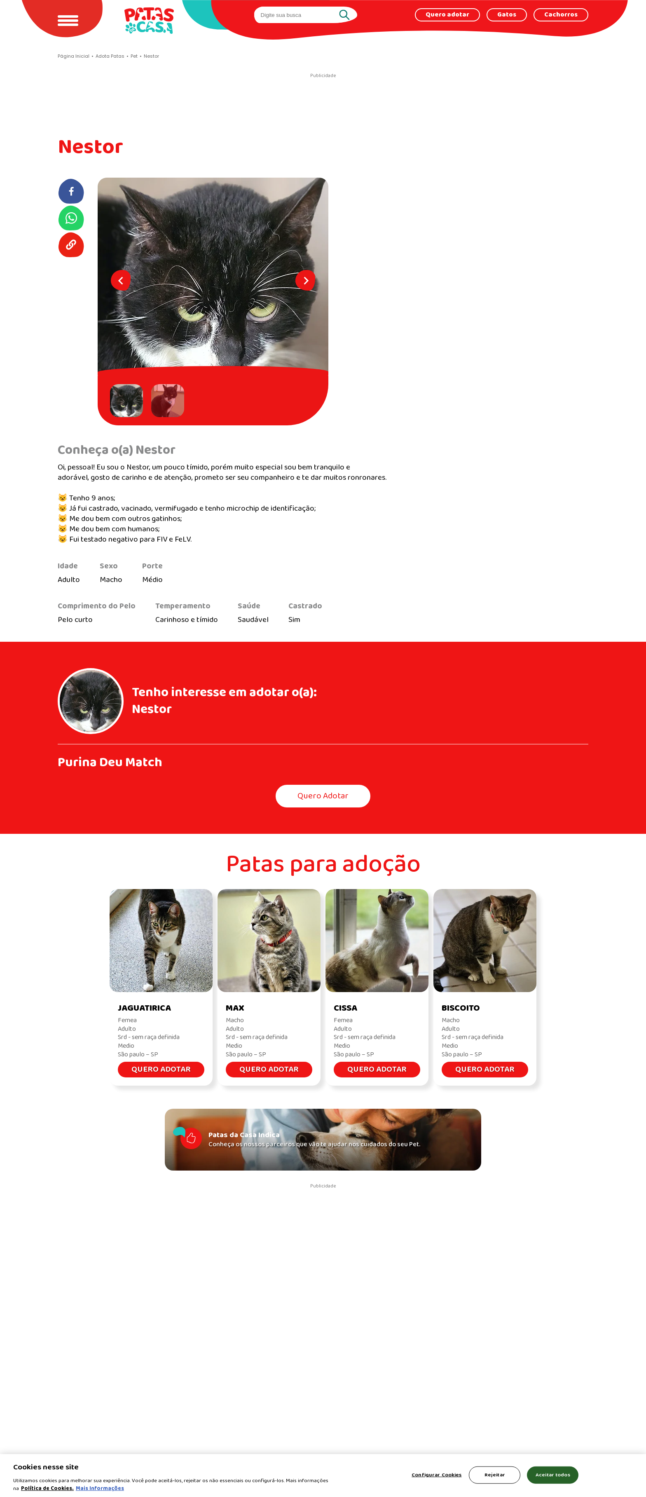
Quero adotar (447, 14)
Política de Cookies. (47, 1488)
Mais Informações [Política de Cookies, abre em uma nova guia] (100, 1488)
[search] (298, 15)
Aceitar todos (553, 1475)
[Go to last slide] (121, 280)
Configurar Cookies (436, 1475)
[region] (323, 1475)
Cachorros (561, 14)
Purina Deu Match (110, 762)
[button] (128, 400)
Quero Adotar (323, 796)
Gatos (506, 14)
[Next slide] (305, 280)
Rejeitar (495, 1475)
